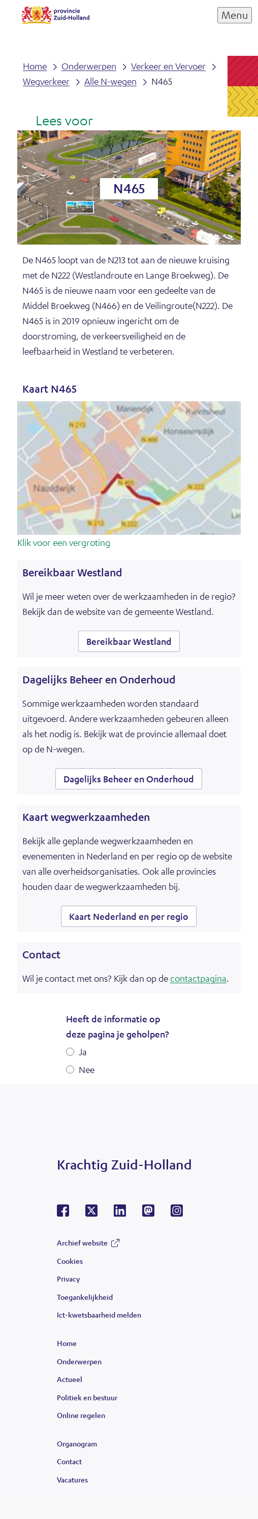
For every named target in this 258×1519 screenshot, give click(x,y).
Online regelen (81, 1415)
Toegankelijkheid (85, 1296)
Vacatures (72, 1479)
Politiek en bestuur (87, 1397)
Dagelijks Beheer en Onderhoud (128, 778)
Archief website (82, 1242)
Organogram (77, 1443)
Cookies (70, 1260)
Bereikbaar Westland (129, 641)
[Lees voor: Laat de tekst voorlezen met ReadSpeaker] (57, 121)
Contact (69, 1461)
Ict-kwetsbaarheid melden (99, 1314)
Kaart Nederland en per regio (128, 916)
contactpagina (198, 978)
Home (67, 1343)
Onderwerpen (79, 1361)
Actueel (69, 1379)
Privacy (68, 1278)
